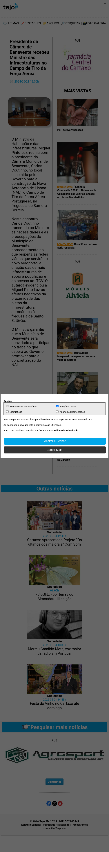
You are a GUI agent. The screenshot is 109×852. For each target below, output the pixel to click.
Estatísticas (14, 411)
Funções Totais (66, 406)
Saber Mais (55, 449)
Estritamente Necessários (21, 406)
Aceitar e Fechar (55, 441)
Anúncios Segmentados (70, 411)
